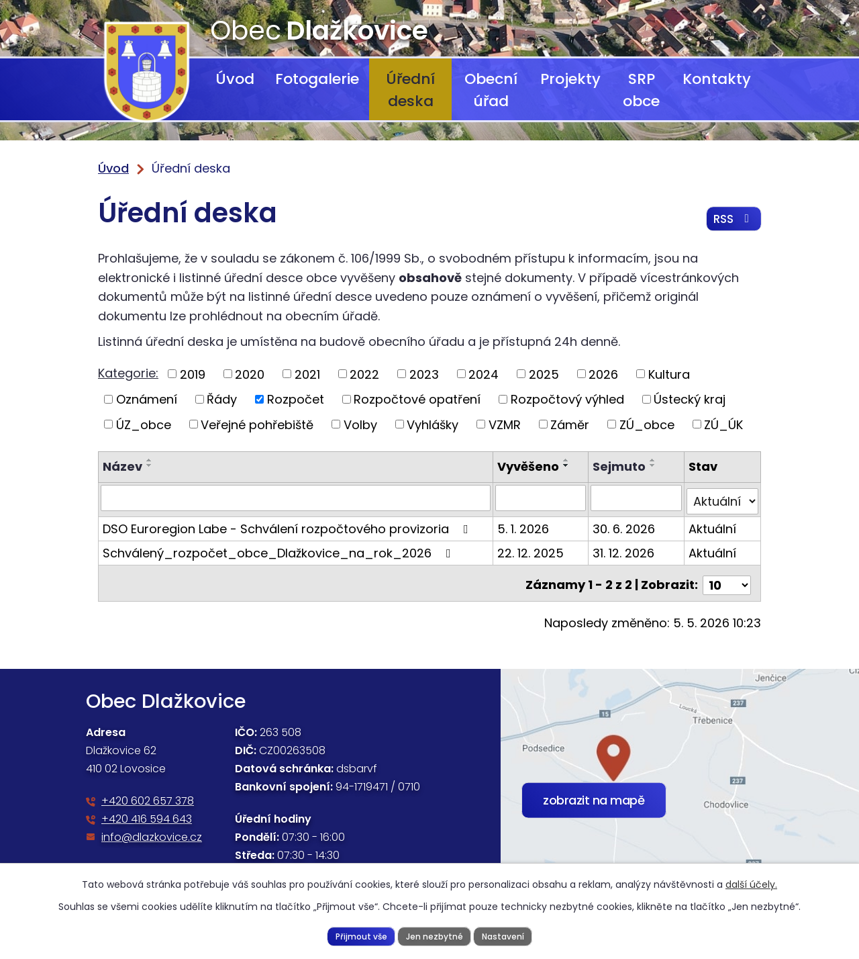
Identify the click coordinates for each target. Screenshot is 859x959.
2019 (192, 373)
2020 (249, 373)
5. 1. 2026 (524, 524)
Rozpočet (295, 399)
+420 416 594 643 (146, 811)
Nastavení (505, 935)
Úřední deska (410, 89)
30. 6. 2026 (625, 524)
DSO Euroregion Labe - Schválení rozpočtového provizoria (288, 524)
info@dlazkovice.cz (151, 829)
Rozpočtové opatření (417, 399)
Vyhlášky (432, 424)
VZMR (505, 424)
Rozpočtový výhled (567, 399)
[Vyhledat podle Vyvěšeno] (542, 497)
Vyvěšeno (529, 466)
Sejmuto (620, 466)
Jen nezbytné (434, 935)
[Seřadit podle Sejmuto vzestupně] (654, 460)
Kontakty (717, 78)
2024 (483, 373)
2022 (364, 373)
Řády (222, 399)
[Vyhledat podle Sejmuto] (637, 497)
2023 (424, 373)
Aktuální (712, 524)
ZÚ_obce (646, 424)
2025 (544, 373)
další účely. (751, 883)
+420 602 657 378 (147, 793)
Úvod (234, 78)
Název (122, 466)
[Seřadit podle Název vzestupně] (149, 460)
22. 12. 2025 (532, 549)
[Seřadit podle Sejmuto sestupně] (654, 465)
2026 (603, 373)
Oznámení (146, 399)
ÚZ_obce (143, 424)
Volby (360, 424)
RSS (732, 221)
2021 (307, 373)
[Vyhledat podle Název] (296, 497)
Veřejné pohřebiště (257, 424)
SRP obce (641, 89)
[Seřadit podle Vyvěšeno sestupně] (567, 465)
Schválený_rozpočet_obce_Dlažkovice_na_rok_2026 (279, 549)
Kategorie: (128, 373)
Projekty (570, 78)
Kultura (669, 373)
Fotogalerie (317, 78)
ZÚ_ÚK (723, 424)
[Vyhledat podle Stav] (722, 497)
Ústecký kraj (689, 399)
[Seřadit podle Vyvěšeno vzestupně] (567, 460)
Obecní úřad (490, 89)
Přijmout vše (358, 935)
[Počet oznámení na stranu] (727, 577)
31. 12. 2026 (625, 549)
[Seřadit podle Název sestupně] (149, 465)
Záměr (569, 424)
